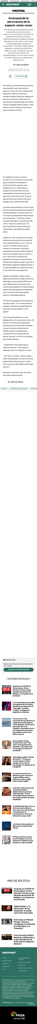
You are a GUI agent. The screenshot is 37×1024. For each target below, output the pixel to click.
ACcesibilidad (23, 971)
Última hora (30, 5)
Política (18, 10)
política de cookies (25, 962)
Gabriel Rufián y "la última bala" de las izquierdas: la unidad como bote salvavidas (23, 909)
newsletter (6, 966)
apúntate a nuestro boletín (18, 669)
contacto (5, 963)
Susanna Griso (25, 1)
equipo (4, 958)
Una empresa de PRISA (18, 1014)
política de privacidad (26, 968)
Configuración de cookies (24, 958)
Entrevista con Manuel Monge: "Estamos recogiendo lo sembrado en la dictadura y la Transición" (24, 924)
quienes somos (7, 961)
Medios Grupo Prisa (19, 1018)
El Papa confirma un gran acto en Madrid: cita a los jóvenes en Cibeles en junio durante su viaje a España (23, 840)
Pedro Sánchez (15, 1)
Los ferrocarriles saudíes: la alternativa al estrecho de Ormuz (23, 826)
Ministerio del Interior (18, 389)
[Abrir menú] (3, 4)
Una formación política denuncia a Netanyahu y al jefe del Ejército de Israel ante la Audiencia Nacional (24, 939)
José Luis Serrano (22, 65)
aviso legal (22, 965)
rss (3, 969)
